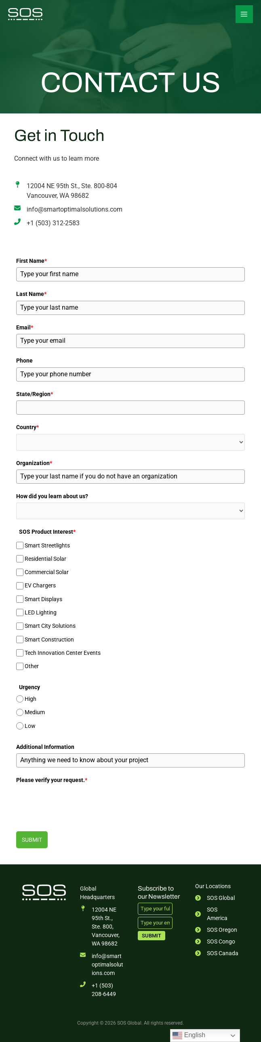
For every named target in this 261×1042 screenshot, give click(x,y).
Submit (32, 839)
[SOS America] (217, 913)
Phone (24, 360)
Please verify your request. (51, 779)
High (30, 698)
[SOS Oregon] (216, 929)
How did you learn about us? (52, 496)
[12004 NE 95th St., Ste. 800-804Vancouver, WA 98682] (65, 191)
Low (30, 725)
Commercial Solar (47, 571)
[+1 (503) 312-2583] (47, 223)
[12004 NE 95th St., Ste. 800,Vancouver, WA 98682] (102, 926)
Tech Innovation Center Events (63, 652)
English (189, 1035)
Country (27, 427)
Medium (35, 712)
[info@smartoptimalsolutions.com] (68, 209)
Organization (34, 462)
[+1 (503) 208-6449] (102, 989)
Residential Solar (45, 558)
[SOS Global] (26, 14)
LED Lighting (41, 612)
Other (32, 666)
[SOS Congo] (215, 941)
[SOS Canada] (216, 952)
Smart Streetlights (47, 544)
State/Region (34, 393)
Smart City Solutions (50, 625)
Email (24, 327)
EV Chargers (40, 585)
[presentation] (77, 802)
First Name (31, 261)
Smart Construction (49, 638)
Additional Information (45, 746)
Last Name (31, 294)
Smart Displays (43, 598)
